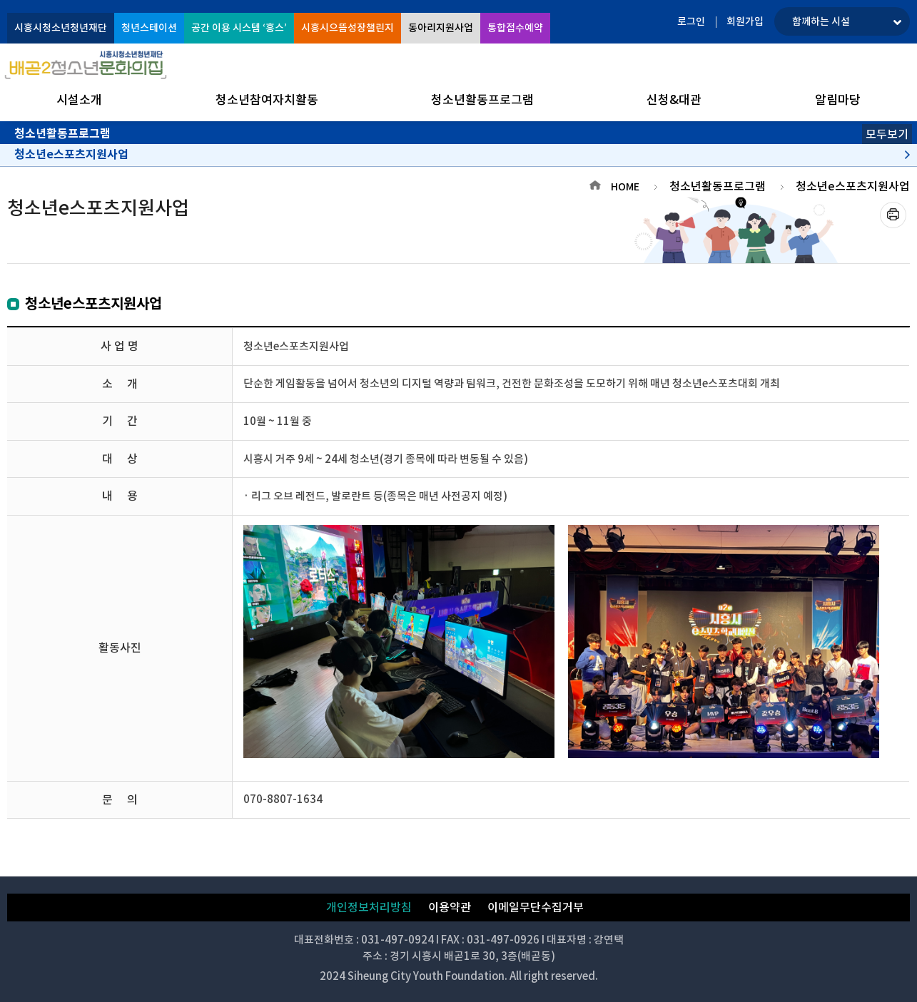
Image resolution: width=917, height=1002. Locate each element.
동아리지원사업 (440, 27)
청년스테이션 (149, 27)
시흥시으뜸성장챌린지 (347, 27)
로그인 (691, 21)
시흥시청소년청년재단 (60, 27)
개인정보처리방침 (369, 907)
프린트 (893, 215)
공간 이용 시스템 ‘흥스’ (239, 27)
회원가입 (745, 21)
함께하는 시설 (821, 21)
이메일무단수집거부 (535, 907)
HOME (625, 186)
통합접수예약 (515, 27)
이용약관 (449, 907)
